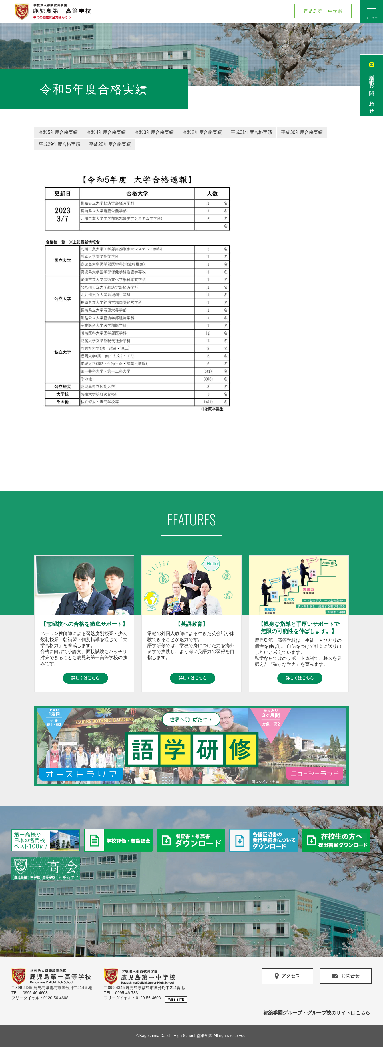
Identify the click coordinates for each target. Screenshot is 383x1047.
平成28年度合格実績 (110, 144)
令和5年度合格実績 (58, 132)
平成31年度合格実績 (251, 132)
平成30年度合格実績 (302, 132)
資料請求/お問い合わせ (371, 91)
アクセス (287, 976)
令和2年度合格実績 (202, 132)
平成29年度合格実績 (59, 144)
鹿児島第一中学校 (323, 11)
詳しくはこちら (85, 678)
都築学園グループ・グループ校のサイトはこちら (316, 1013)
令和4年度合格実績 (106, 132)
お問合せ (346, 975)
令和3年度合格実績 (154, 132)
